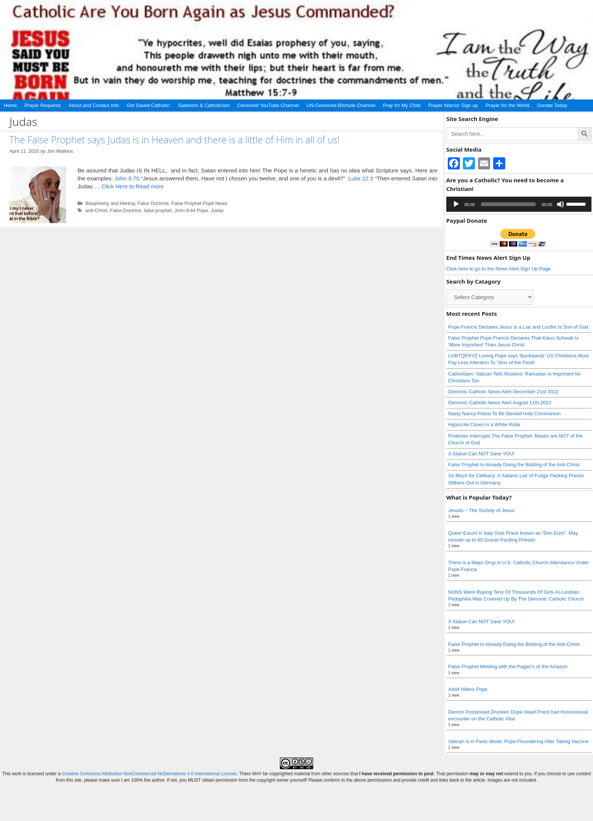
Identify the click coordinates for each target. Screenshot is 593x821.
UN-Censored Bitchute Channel (340, 105)
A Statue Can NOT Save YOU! (481, 453)
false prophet (158, 210)
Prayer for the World (507, 105)
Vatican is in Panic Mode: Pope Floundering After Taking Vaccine (518, 741)
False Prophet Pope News (199, 203)
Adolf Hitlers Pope (467, 689)
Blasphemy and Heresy (110, 203)
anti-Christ (96, 210)
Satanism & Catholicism (204, 105)
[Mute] (560, 204)
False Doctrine (153, 203)
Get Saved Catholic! (149, 105)
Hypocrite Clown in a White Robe (484, 424)
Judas (217, 210)
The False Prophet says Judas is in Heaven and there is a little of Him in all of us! (174, 139)
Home (10, 105)
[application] (518, 204)
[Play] (456, 204)
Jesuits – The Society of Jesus (481, 510)
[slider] (508, 204)
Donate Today (552, 105)
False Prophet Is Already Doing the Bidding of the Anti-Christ (514, 464)
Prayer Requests (43, 105)
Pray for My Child (402, 105)
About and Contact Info (94, 105)
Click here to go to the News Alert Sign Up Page (498, 269)
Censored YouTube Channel (268, 105)
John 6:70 (127, 178)
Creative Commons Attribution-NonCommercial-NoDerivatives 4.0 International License (149, 773)
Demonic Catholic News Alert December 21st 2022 (503, 391)
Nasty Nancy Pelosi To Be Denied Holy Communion (504, 413)
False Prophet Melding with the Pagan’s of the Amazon (508, 666)
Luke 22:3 (360, 178)
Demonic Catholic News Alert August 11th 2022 (499, 402)
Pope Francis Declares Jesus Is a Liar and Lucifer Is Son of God (518, 327)
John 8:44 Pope (191, 210)
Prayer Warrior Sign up (453, 105)
